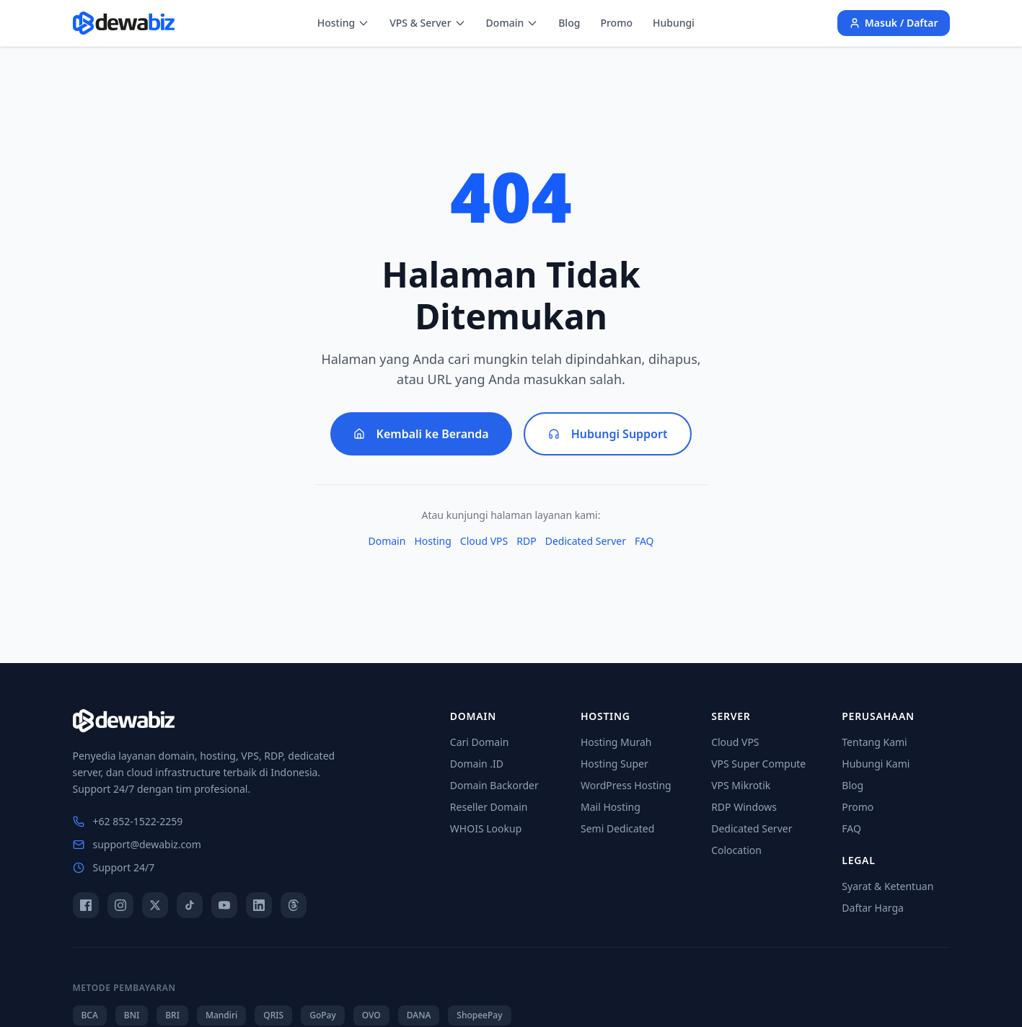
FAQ (644, 541)
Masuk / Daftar (893, 23)
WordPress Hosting (626, 785)
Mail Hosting (610, 807)
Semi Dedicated (617, 828)
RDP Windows (744, 807)
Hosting (343, 23)
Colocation (736, 850)
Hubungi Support (608, 434)
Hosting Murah (616, 742)
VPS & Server (427, 23)
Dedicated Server (585, 541)
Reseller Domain (489, 807)
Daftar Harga (873, 908)
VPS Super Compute (758, 763)
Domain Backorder (494, 785)
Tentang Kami (874, 742)
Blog (569, 23)
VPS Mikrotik (740, 785)
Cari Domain (479, 742)
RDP (526, 541)
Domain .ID (476, 763)
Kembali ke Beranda (421, 434)
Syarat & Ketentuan (887, 886)
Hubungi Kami (875, 763)
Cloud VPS (484, 541)
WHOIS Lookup (485, 828)
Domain (512, 23)
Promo (616, 23)
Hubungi (674, 23)
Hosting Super (614, 763)
